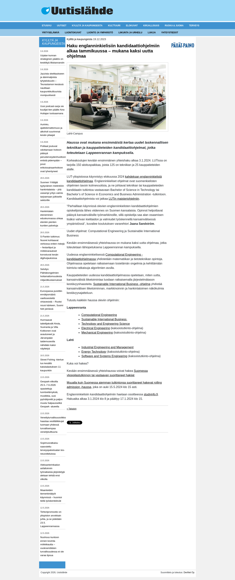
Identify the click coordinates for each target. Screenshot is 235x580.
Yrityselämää (50, 32)
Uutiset (61, 25)
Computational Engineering (99, 314)
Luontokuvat (73, 32)
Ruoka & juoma (174, 25)
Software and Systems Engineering (104, 356)
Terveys (194, 25)
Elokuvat (132, 25)
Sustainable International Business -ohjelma (121, 284)
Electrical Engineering (96, 328)
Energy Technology (94, 351)
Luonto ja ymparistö (100, 32)
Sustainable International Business (104, 319)
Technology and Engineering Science (106, 323)
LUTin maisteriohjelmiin (124, 198)
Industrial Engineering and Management (108, 347)
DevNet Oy (189, 572)
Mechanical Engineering (97, 332)
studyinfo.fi (151, 394)
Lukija (152, 32)
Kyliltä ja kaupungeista (87, 25)
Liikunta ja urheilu (130, 32)
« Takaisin (72, 409)
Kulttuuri (114, 25)
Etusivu (46, 25)
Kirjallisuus (151, 25)
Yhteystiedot (169, 32)
